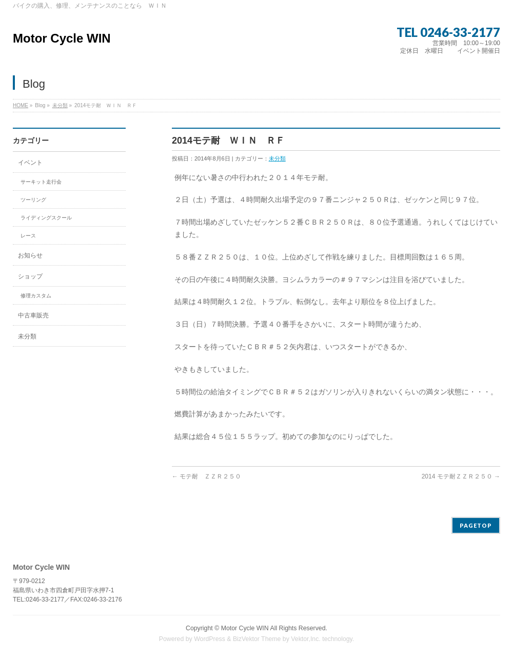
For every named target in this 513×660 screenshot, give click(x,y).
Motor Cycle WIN (62, 38)
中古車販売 (33, 315)
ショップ (30, 276)
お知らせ (30, 255)
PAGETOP (476, 525)
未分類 (60, 105)
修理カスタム (36, 295)
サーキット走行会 (41, 182)
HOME (20, 105)
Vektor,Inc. (306, 639)
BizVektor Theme (257, 639)
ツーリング (33, 200)
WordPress (209, 639)
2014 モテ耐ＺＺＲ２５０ (461, 476)
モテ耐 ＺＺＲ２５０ (206, 476)
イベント (30, 162)
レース (28, 235)
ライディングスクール (46, 218)
